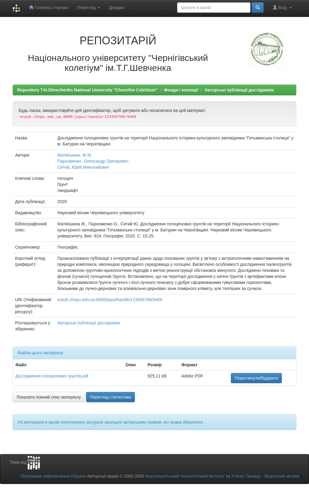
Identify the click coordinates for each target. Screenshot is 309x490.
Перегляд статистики (110, 397)
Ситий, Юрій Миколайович (83, 167)
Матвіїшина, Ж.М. (74, 155)
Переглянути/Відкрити (256, 378)
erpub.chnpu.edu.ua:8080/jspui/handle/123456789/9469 (109, 299)
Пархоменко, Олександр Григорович (93, 161)
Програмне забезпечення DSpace (53, 476)
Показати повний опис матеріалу (49, 397)
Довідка (116, 7)
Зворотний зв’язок (281, 476)
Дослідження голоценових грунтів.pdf (51, 376)
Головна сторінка (48, 7)
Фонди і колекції (181, 90)
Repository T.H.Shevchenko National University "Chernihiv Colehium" (87, 90)
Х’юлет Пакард (245, 476)
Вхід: (282, 7)
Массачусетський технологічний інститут (185, 476)
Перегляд (88, 7)
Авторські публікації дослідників (239, 90)
